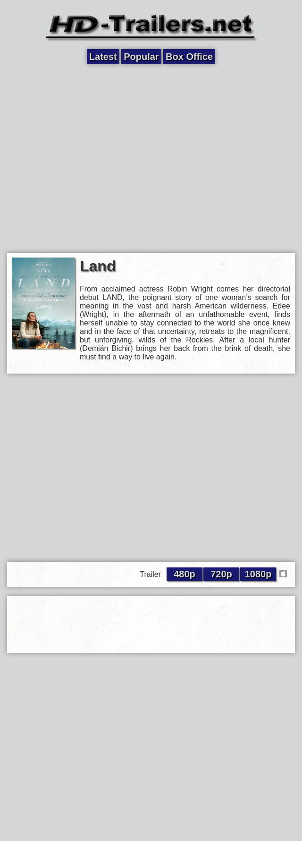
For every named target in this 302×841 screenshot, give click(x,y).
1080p (258, 574)
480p (184, 574)
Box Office (189, 56)
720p (221, 574)
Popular (141, 56)
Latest (103, 56)
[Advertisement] (88, 157)
